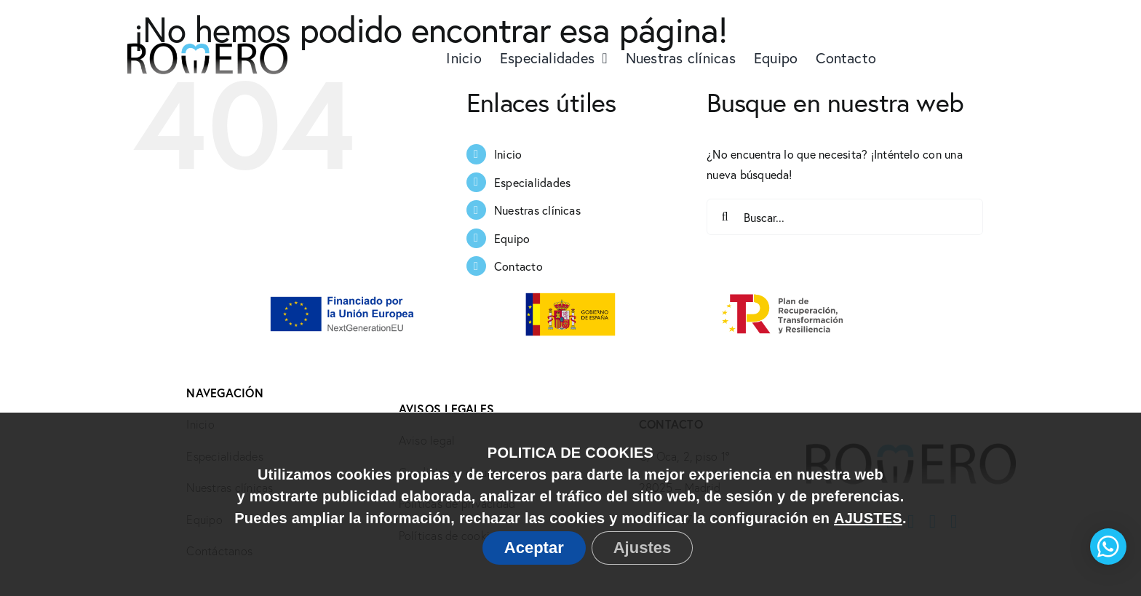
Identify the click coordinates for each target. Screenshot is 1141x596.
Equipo (512, 238)
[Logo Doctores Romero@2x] (207, 16)
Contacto (518, 266)
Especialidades (532, 182)
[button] (1108, 546)
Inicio (508, 154)
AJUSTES (868, 518)
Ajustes (642, 548)
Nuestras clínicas (537, 210)
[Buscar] (725, 217)
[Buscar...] (845, 217)
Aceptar (534, 548)
